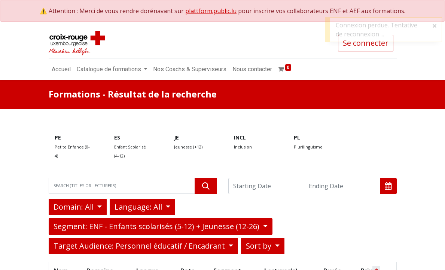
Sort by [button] (259, 246)
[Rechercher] (206, 186)
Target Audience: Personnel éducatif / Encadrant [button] (140, 246)
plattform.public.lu (211, 11)
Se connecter (365, 43)
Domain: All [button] (74, 207)
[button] (388, 186)
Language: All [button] (139, 207)
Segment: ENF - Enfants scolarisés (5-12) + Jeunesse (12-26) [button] (157, 226)
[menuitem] (61, 69)
